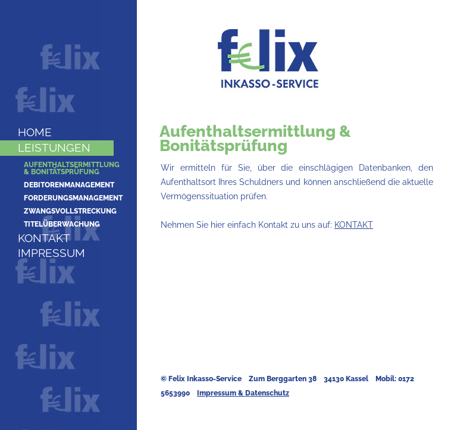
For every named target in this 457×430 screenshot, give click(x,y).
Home (35, 132)
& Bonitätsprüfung (61, 172)
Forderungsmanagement (73, 198)
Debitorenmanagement (69, 185)
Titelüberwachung (62, 224)
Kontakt (44, 237)
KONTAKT (353, 224)
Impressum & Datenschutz (243, 393)
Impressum (51, 252)
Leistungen (54, 147)
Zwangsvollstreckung (70, 211)
